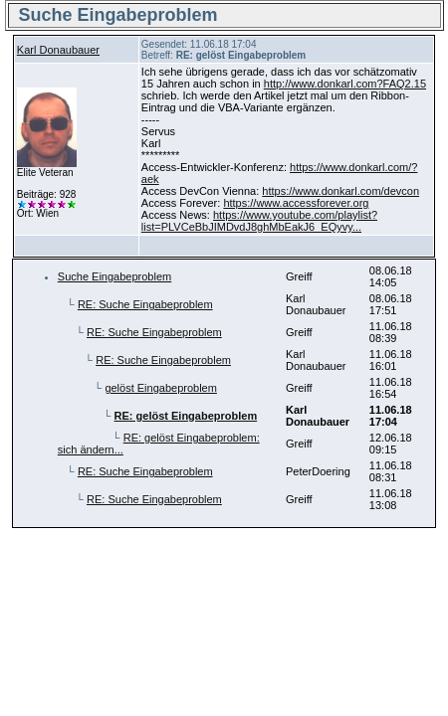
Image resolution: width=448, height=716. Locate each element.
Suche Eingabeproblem (114, 276)
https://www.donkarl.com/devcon (340, 191)
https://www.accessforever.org (295, 203)
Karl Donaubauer (58, 50)
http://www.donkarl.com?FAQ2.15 (345, 84)
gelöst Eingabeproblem (161, 388)
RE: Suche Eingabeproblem (145, 304)
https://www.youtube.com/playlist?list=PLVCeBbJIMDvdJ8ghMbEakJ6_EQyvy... (259, 221)
